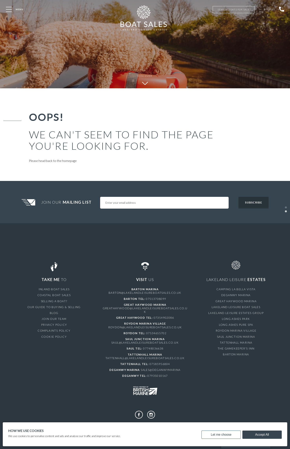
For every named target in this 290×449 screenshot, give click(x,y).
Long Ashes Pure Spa (236, 324)
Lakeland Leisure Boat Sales (236, 307)
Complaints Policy (54, 330)
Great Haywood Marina (236, 301)
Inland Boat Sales (54, 289)
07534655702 (156, 333)
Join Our (67, 202)
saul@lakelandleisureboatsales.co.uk (145, 342)
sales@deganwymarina (161, 369)
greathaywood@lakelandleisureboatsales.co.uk (145, 310)
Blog (54, 313)
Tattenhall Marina (236, 342)
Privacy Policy (54, 324)
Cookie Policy (54, 336)
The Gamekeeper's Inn (236, 348)
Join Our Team (54, 318)
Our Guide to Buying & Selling (54, 307)
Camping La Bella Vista (236, 289)
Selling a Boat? (54, 301)
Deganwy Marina (236, 295)
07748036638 (153, 348)
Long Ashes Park (236, 318)
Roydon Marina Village (236, 330)
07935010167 (157, 375)
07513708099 (156, 298)
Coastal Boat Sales (54, 295)
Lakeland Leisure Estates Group (236, 313)
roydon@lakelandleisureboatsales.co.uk (145, 327)
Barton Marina (236, 354)
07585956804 (160, 364)
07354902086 (164, 317)
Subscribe (253, 202)
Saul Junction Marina (236, 336)
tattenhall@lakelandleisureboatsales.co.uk (145, 358)
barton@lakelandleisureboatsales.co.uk (145, 292)
